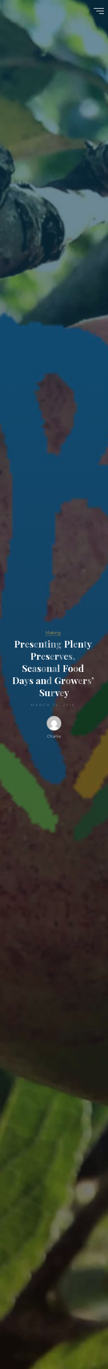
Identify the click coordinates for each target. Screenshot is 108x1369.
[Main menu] (99, 11)
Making (53, 632)
